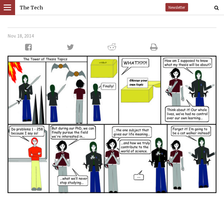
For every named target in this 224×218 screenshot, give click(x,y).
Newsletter (176, 7)
